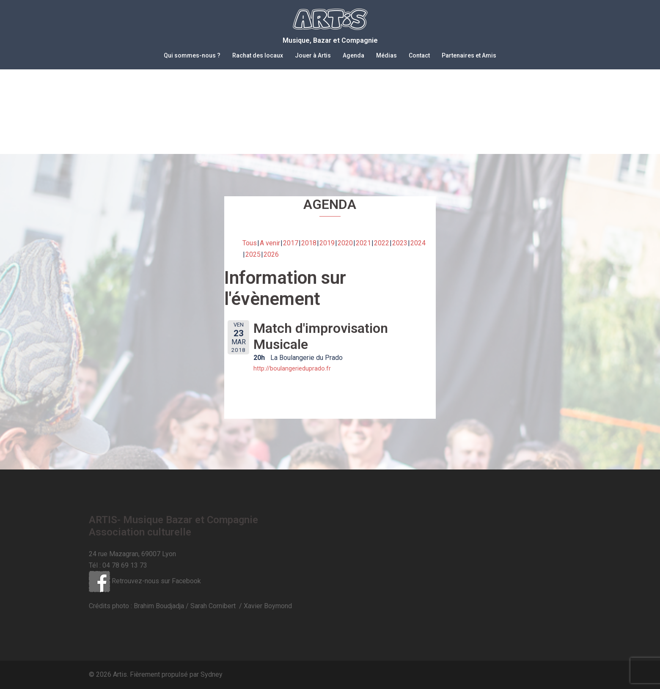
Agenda (353, 55)
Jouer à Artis (313, 55)
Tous (249, 243)
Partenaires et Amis (469, 55)
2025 (253, 254)
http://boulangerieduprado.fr (292, 368)
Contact (419, 55)
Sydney (212, 674)
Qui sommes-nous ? (192, 55)
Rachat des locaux (257, 55)
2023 (399, 243)
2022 (381, 243)
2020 (345, 243)
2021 (363, 243)
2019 (327, 243)
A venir (270, 243)
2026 (271, 254)
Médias (386, 55)
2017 (290, 243)
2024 (418, 243)
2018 (308, 243)
